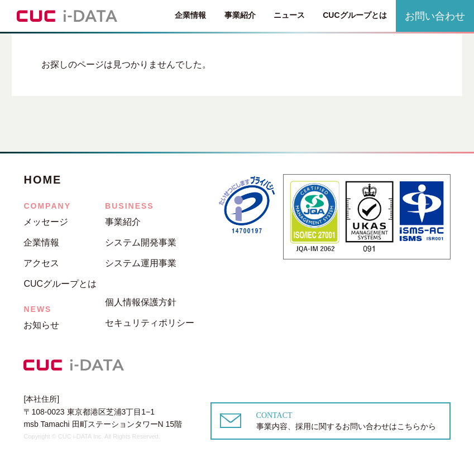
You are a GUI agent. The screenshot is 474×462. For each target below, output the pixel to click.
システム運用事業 (140, 263)
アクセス (41, 263)
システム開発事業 (140, 242)
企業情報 (190, 15)
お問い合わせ (435, 16)
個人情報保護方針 (140, 302)
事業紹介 (240, 15)
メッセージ (45, 222)
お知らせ (41, 325)
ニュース (289, 15)
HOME (42, 180)
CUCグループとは (354, 15)
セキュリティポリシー (149, 323)
